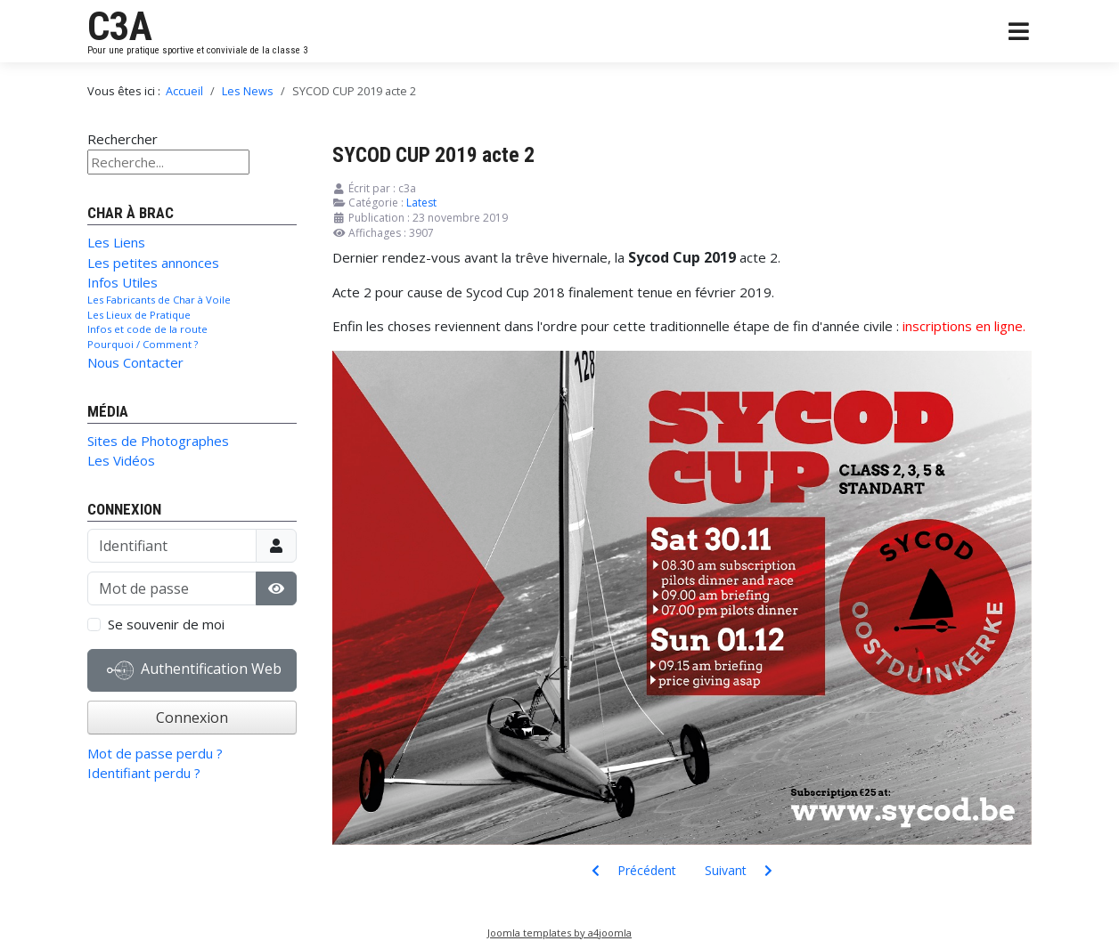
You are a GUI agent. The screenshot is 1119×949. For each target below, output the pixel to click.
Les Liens (116, 242)
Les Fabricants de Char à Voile (159, 299)
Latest (421, 202)
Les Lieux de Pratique (139, 314)
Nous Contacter (135, 362)
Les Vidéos (121, 460)
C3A (119, 27)
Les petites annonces (153, 263)
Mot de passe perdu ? (155, 753)
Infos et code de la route (147, 329)
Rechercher (122, 139)
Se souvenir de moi (166, 624)
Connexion (192, 717)
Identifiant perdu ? (143, 773)
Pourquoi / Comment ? (142, 344)
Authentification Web (194, 670)
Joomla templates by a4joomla (559, 932)
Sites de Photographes (158, 441)
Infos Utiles (122, 282)
